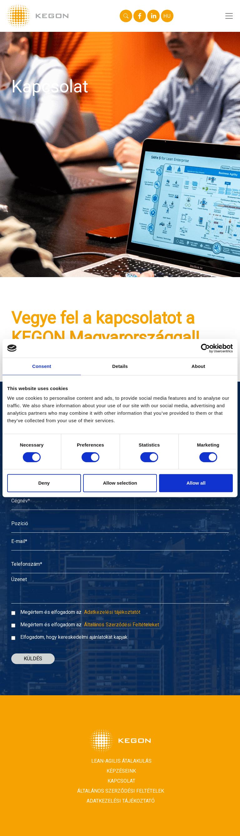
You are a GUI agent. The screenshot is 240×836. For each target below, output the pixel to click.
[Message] (120, 591)
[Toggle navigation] (230, 16)
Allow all (196, 483)
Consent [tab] (41, 366)
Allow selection (120, 483)
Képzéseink (121, 773)
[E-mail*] (120, 546)
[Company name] (120, 505)
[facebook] (139, 16)
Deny (44, 483)
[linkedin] (153, 16)
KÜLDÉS (33, 660)
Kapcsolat (121, 783)
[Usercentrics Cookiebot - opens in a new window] (205, 348)
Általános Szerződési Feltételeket (121, 626)
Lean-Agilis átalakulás (121, 763)
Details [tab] (120, 366)
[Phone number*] (120, 568)
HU (167, 15)
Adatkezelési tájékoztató (121, 803)
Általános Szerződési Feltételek (120, 793)
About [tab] (198, 366)
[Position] (120, 528)
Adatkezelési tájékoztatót (112, 614)
